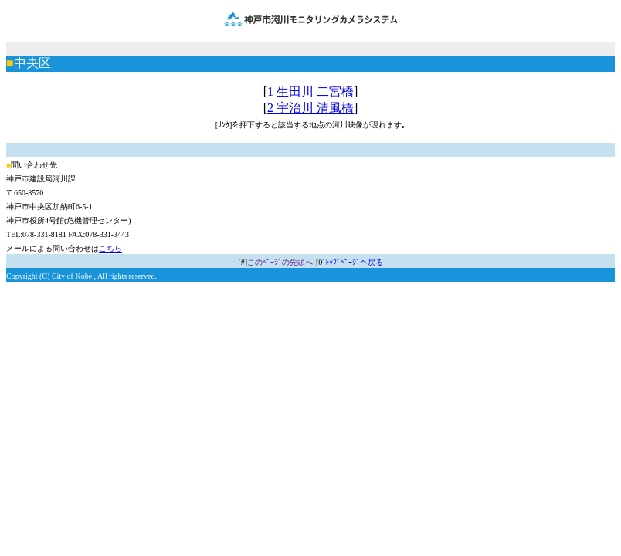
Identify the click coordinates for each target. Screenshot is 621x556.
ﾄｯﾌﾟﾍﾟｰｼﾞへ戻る (354, 262)
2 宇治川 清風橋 (310, 107)
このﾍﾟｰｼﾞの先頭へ (280, 262)
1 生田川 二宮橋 (310, 91)
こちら (110, 248)
